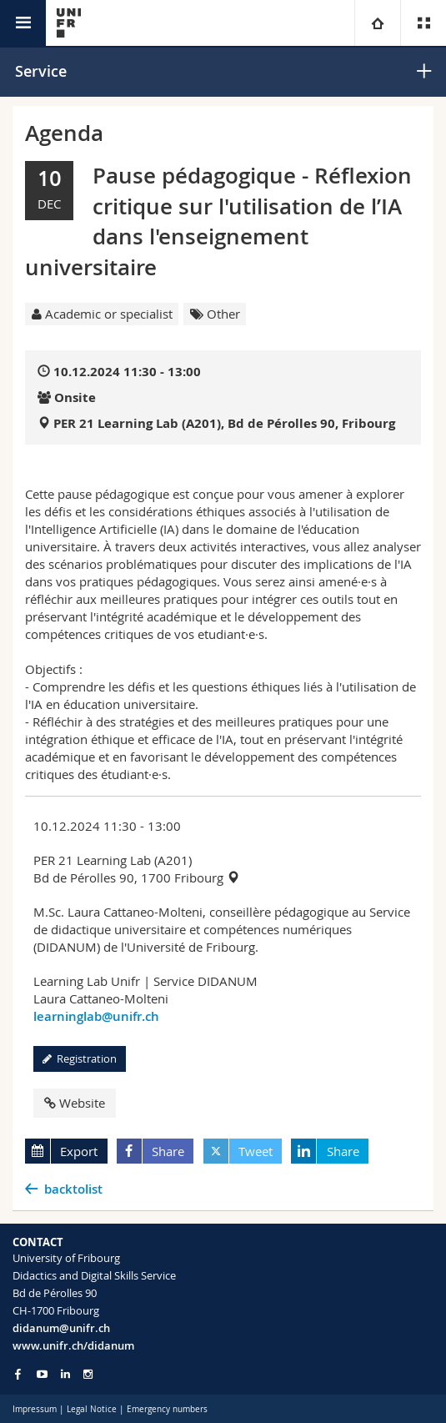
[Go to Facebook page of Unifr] (18, 1373)
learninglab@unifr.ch (96, 1016)
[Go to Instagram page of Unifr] (88, 1374)
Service (41, 71)
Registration (80, 1058)
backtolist (73, 1189)
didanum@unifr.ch (61, 1327)
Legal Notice (92, 1409)
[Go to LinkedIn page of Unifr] (65, 1374)
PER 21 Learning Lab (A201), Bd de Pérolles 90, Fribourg (224, 423)
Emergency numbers (167, 1409)
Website (74, 1102)
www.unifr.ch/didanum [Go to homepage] (73, 1345)
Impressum (35, 1409)
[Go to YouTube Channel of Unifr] (42, 1374)
